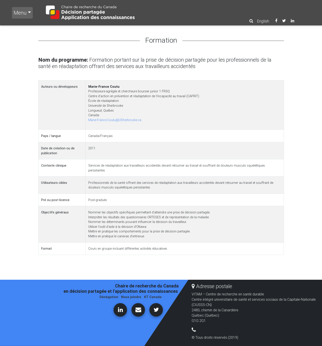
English (263, 21)
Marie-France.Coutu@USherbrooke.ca (114, 120)
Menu (20, 13)
